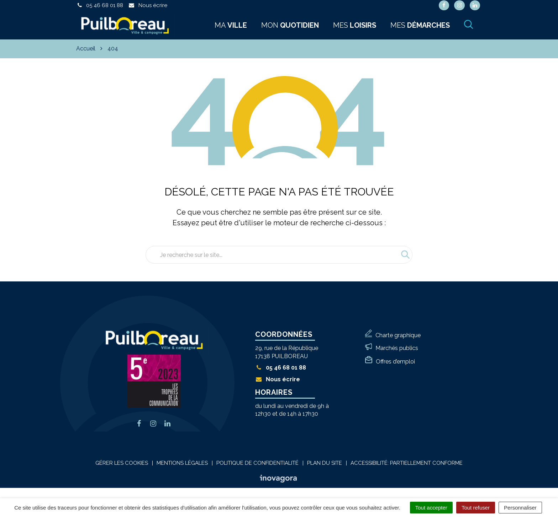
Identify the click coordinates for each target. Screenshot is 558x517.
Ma (231, 25)
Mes (354, 25)
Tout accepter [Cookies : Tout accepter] (431, 508)
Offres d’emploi (395, 361)
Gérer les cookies (121, 463)
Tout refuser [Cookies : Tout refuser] (476, 508)
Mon (290, 25)
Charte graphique (398, 335)
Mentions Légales (182, 463)
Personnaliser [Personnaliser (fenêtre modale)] (520, 508)
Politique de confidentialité (257, 463)
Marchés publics (396, 348)
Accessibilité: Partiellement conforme (407, 463)
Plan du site (324, 463)
